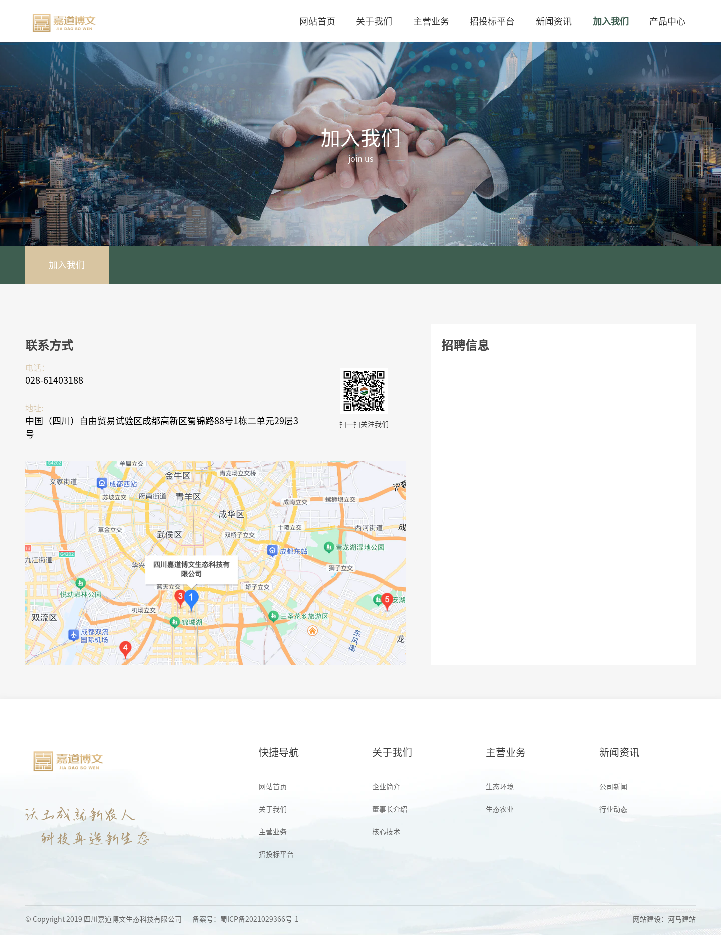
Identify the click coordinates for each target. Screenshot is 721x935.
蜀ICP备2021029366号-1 (259, 919)
